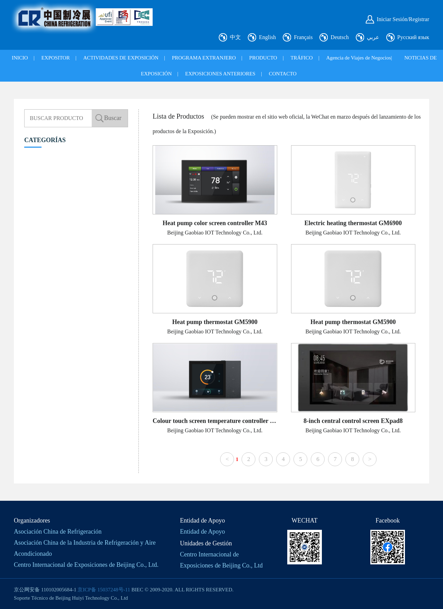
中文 (235, 37)
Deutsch (340, 37)
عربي (373, 37)
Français (303, 37)
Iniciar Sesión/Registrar (403, 19)
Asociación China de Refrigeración (57, 531)
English (267, 37)
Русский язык (413, 37)
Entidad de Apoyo (202, 531)
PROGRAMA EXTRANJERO (204, 58)
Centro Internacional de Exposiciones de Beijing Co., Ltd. (86, 564)
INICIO (20, 58)
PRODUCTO (263, 58)
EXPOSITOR (55, 58)
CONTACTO (283, 73)
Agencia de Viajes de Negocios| (359, 58)
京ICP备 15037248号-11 (104, 589)
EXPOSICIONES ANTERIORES (220, 73)
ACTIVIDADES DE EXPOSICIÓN (121, 58)
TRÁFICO (301, 58)
